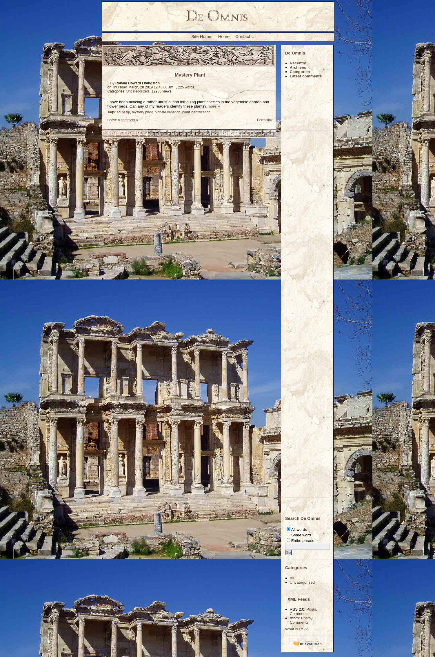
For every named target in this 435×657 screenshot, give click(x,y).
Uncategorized (137, 91)
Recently (298, 63)
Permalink (264, 120)
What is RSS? (297, 629)
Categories (300, 72)
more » (214, 106)
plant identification (196, 112)
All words (299, 529)
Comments (299, 613)
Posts (311, 609)
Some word (301, 535)
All (292, 578)
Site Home (201, 36)
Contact (242, 36)
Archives (298, 67)
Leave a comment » (123, 120)
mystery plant (142, 112)
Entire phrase (302, 540)
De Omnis (295, 53)
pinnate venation (168, 112)
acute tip (123, 112)
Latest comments (306, 76)
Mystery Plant (190, 74)
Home (224, 36)
